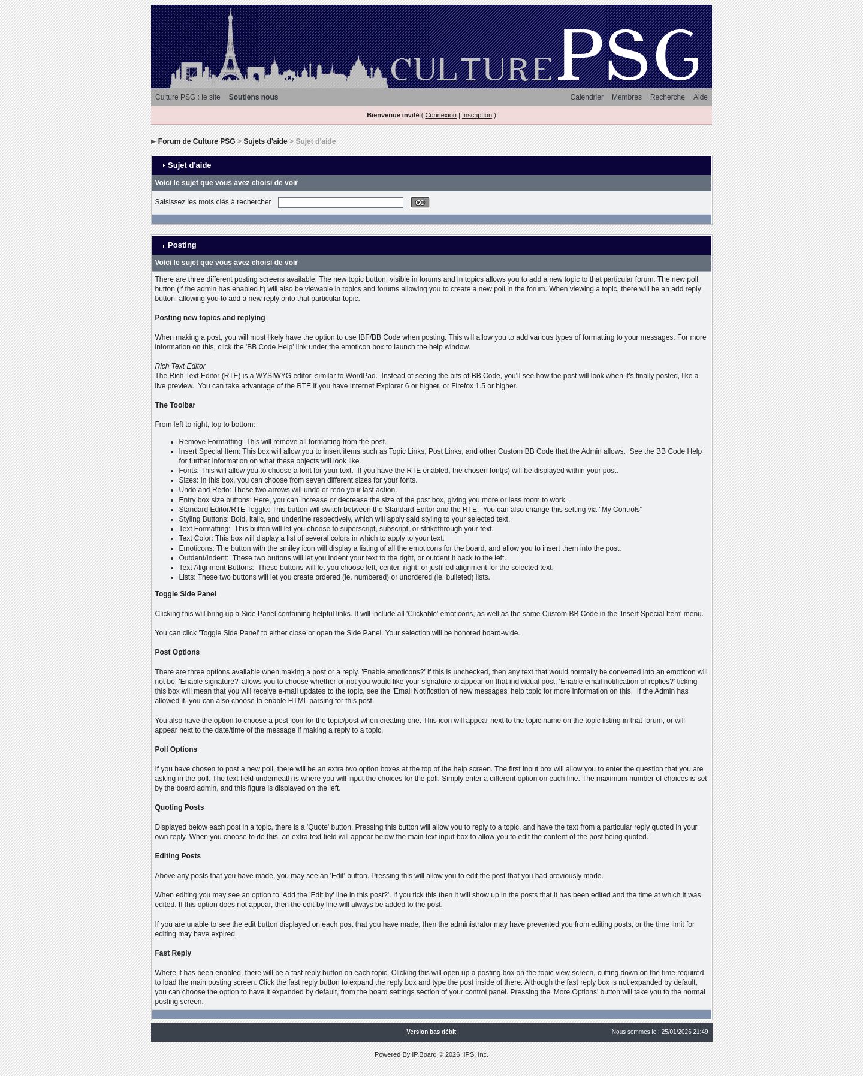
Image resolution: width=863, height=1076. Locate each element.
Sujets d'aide (265, 141)
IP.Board (424, 1054)
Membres (627, 97)
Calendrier (587, 97)
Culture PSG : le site (188, 97)
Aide (700, 97)
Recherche (667, 97)
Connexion (441, 115)
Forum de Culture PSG (197, 141)
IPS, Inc (475, 1054)
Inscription (477, 115)
